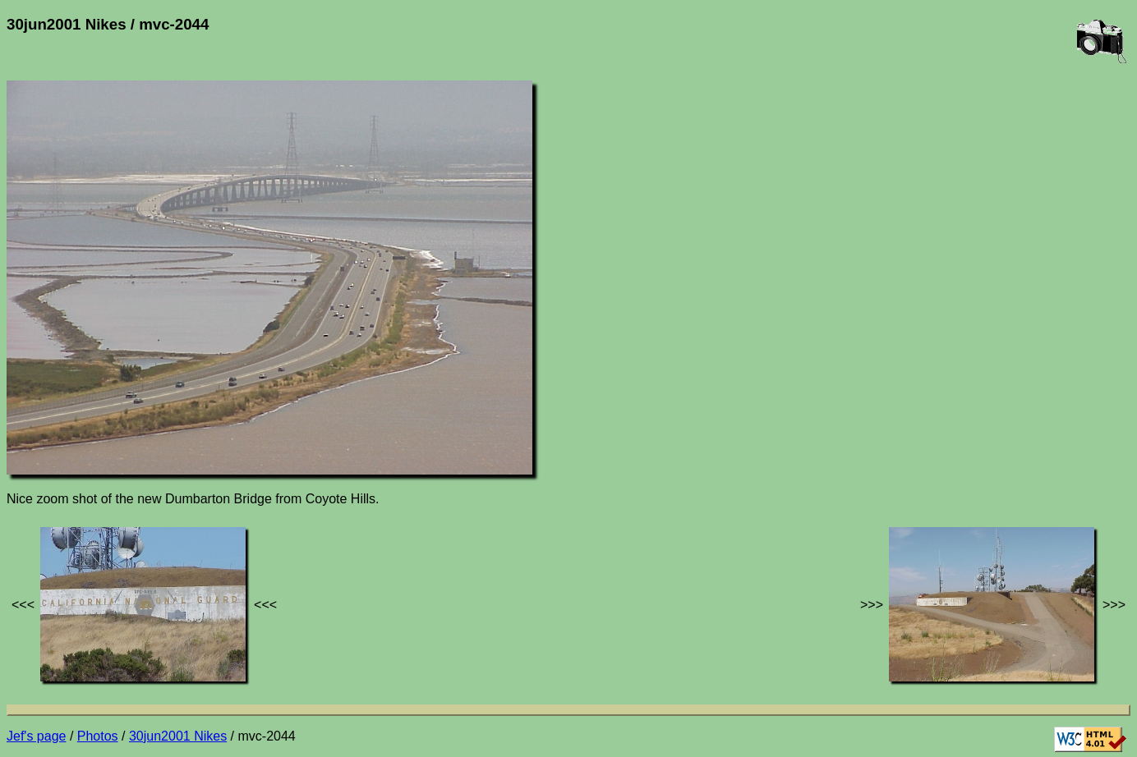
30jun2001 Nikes (178, 736)
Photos (97, 736)
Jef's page (36, 736)
